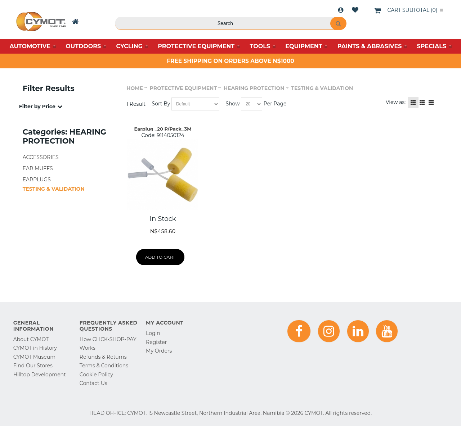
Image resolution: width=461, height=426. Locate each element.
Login (341, 10)
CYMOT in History (35, 348)
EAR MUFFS (38, 168)
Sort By (161, 103)
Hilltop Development (39, 374)
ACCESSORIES (41, 157)
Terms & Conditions (104, 365)
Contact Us (93, 383)
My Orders (159, 351)
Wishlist (355, 10)
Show (233, 103)
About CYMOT (31, 339)
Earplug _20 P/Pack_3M (163, 129)
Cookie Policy (96, 374)
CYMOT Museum (34, 357)
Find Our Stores (33, 365)
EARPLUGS (37, 179)
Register (156, 342)
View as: (396, 102)
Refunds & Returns (103, 357)
